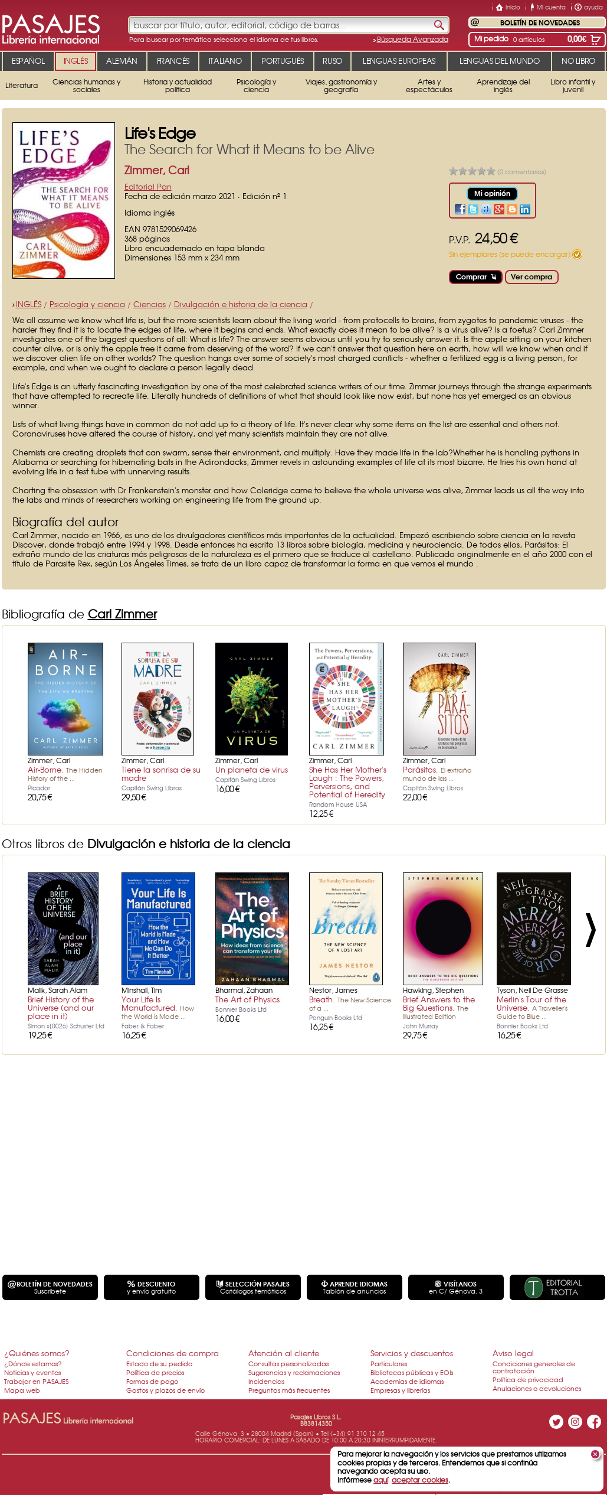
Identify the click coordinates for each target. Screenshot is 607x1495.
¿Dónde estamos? (33, 1363)
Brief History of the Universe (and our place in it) (61, 1007)
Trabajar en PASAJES (36, 1381)
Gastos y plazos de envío (165, 1390)
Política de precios (155, 1372)
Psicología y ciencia (87, 304)
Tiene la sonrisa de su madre (161, 773)
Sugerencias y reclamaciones (294, 1372)
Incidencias (266, 1381)
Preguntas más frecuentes (289, 1390)
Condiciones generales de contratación (534, 1367)
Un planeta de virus (251, 769)
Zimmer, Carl (156, 170)
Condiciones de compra (172, 1353)
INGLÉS (28, 304)
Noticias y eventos (32, 1372)
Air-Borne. (65, 773)
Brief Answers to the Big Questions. (439, 1007)
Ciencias (149, 304)
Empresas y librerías (400, 1390)
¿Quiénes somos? (37, 1353)
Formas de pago (152, 1381)
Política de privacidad (528, 1379)
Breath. (350, 1003)
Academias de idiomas (407, 1381)
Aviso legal (513, 1353)
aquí (380, 1479)
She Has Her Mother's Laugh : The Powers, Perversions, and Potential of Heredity (347, 782)
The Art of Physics (247, 999)
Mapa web (22, 1390)
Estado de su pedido (159, 1363)
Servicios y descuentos (411, 1353)
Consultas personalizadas (288, 1363)
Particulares (388, 1363)
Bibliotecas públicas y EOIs (411, 1372)
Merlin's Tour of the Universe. (532, 1007)
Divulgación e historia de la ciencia (240, 304)
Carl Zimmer (122, 613)
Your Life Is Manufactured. (158, 1007)
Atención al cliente (283, 1353)
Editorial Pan (148, 186)
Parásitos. (437, 773)
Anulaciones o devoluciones (537, 1388)
